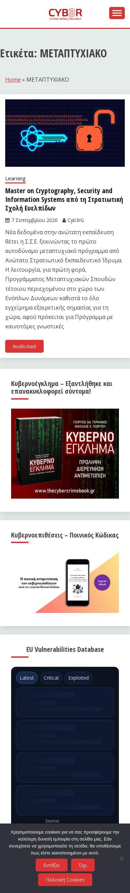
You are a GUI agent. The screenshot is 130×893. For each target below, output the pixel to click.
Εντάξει (51, 865)
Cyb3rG (76, 220)
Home (13, 79)
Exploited (78, 677)
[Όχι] (121, 858)
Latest (27, 677)
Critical (51, 677)
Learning (15, 178)
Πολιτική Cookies (65, 879)
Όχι (83, 865)
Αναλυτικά (24, 346)
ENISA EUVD (73, 821)
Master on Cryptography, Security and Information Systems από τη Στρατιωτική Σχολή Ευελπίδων (64, 199)
